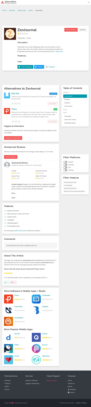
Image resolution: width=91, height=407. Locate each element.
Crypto (6, 386)
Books (31, 10)
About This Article (70, 120)
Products (7, 383)
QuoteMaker (18, 318)
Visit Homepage (26, 67)
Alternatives (68, 96)
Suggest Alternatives (32, 383)
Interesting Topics (70, 123)
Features (67, 103)
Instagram (52, 67)
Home (4, 10)
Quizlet (44, 334)
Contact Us (71, 383)
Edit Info (82, 30)
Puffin (16, 345)
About (70, 380)
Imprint (70, 386)
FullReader (46, 295)
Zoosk (16, 356)
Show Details (52, 103)
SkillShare (46, 356)
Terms (78, 403)
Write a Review (71, 30)
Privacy (84, 403)
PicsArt (44, 345)
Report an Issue (52, 380)
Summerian (18, 307)
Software (12, 10)
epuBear (45, 307)
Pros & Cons (68, 106)
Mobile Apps (22, 10)
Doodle (17, 334)
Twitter (40, 67)
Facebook (72, 389)
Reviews (67, 99)
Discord (6, 389)
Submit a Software (32, 380)
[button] (88, 2)
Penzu (14, 109)
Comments (67, 116)
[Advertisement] (45, 18)
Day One (15, 93)
